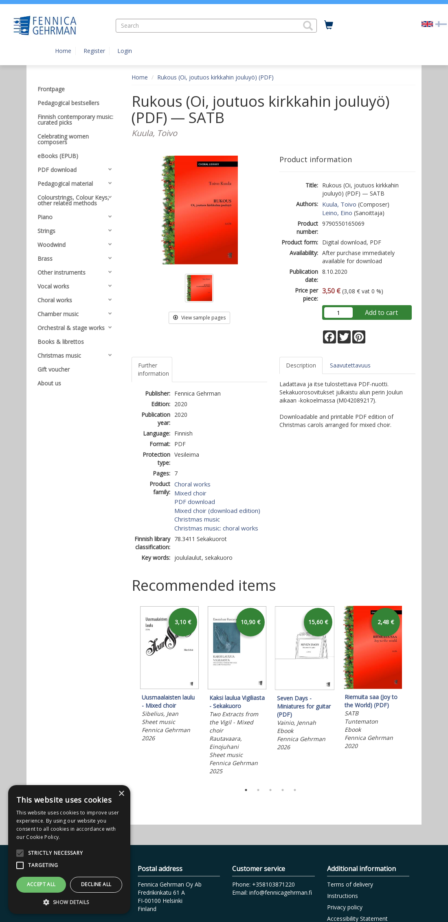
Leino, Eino (337, 213)
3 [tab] (270, 790)
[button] (308, 26)
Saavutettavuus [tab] (350, 365)
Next (411, 693)
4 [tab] (283, 790)
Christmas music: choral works (216, 528)
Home (63, 51)
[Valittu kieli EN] (427, 23)
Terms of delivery (350, 884)
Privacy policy (344, 907)
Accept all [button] (41, 884)
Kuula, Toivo (339, 204)
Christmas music (197, 519)
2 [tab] (258, 790)
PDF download (194, 501)
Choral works (192, 484)
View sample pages (199, 317)
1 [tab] (246, 790)
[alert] (69, 849)
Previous (129, 693)
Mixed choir (190, 493)
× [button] (121, 794)
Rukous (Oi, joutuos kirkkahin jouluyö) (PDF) (215, 77)
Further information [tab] (153, 369)
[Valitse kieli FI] (441, 23)
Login (124, 51)
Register (94, 51)
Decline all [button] (96, 884)
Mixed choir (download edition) (217, 510)
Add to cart (381, 312)
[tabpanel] (169, 675)
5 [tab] (295, 790)
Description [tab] (301, 365)
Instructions (342, 896)
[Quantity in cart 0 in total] (328, 25)
